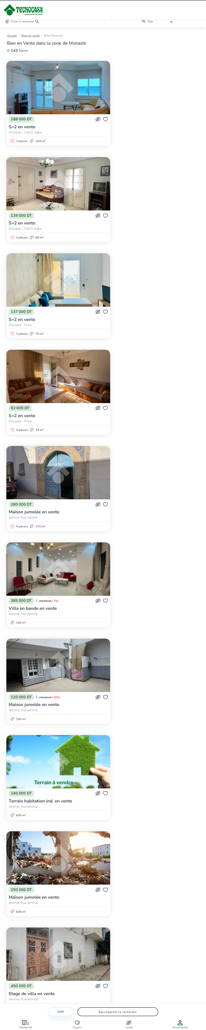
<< (57, 837)
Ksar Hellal (115, 862)
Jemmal (98, 862)
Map (61, 1010)
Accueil (12, 35)
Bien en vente (30, 35)
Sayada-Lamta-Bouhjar (81, 867)
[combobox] (161, 21)
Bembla (60, 862)
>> (149, 837)
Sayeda (106, 867)
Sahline (41, 867)
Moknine (163, 862)
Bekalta (46, 862)
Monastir (179, 862)
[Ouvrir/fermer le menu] (199, 9)
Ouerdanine (23, 867)
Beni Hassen (79, 862)
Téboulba (122, 867)
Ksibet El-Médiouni (140, 862)
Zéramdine (158, 867)
